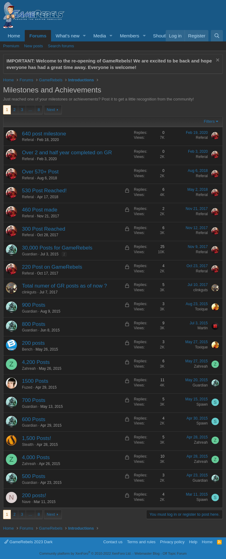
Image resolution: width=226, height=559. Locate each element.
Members (129, 35)
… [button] (30, 109)
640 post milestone (44, 134)
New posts (33, 46)
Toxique (201, 309)
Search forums (61, 46)
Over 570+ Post (40, 172)
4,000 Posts (36, 457)
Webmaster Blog (147, 553)
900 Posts (33, 305)
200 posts (33, 343)
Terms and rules (141, 542)
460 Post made (39, 210)
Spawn (202, 404)
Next (51, 109)
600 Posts (33, 419)
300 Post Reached (43, 229)
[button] (84, 35)
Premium (11, 46)
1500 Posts (35, 381)
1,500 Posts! (36, 438)
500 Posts (33, 476)
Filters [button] (209, 121)
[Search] (217, 35)
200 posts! (34, 495)
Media (99, 35)
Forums (37, 35)
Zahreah (29, 368)
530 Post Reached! (44, 191)
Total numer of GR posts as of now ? (64, 286)
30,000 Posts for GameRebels (57, 248)
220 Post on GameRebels (52, 267)
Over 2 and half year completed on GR (67, 153)
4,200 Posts (36, 362)
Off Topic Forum (175, 553)
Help (193, 542)
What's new (67, 35)
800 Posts (33, 324)
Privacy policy (172, 542)
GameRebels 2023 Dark (28, 542)
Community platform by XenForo (85, 553)
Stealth (27, 444)
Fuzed (27, 387)
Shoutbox (163, 35)
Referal (28, 140)
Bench (27, 349)
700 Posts (33, 400)
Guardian (29, 254)
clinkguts (29, 292)
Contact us (112, 542)
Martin (203, 328)
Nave (26, 502)
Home (14, 35)
